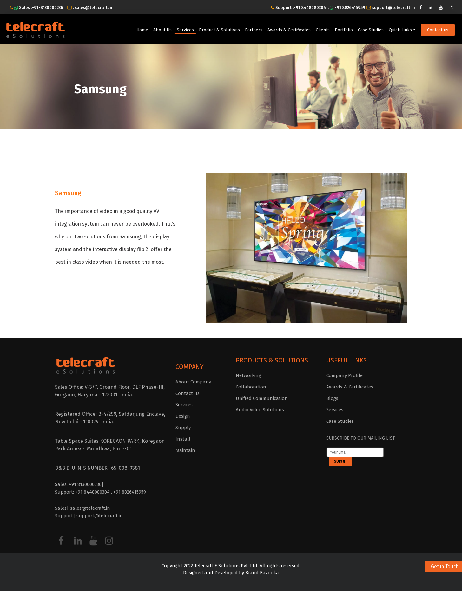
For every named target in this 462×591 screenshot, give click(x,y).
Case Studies (371, 30)
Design (182, 416)
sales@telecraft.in (93, 7)
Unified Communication (262, 398)
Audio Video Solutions (260, 410)
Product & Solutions (219, 30)
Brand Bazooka (261, 572)
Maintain (185, 450)
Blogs (332, 398)
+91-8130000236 (48, 7)
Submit (340, 461)
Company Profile (344, 375)
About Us (162, 30)
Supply (183, 427)
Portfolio (344, 30)
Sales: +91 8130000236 (78, 484)
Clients (323, 30)
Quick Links (400, 30)
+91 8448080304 (310, 7)
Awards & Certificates (289, 30)
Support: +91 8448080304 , (84, 492)
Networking (248, 375)
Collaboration (251, 387)
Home (142, 30)
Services (185, 30)
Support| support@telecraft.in (89, 516)
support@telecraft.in (393, 7)
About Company (193, 382)
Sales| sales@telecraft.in (82, 508)
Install (182, 439)
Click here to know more (93, 288)
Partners (253, 30)
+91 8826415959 (349, 7)
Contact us (437, 30)
